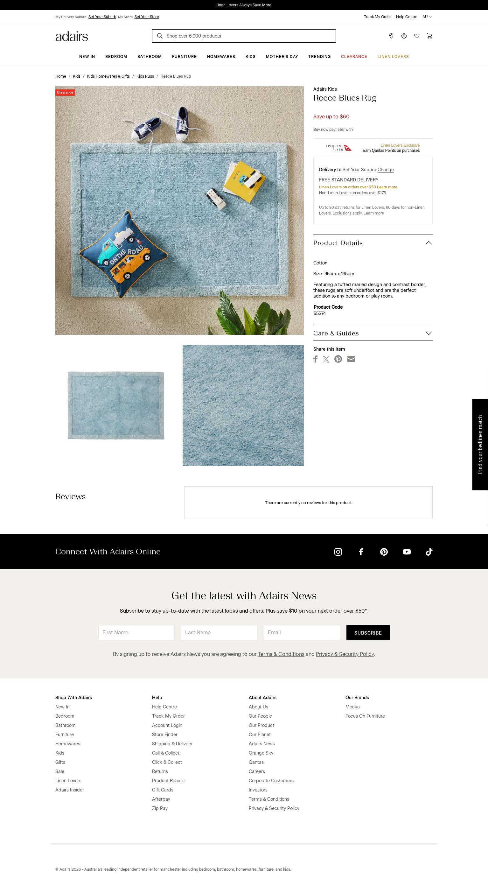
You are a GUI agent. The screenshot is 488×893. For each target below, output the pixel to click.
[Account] (404, 36)
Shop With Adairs (73, 697)
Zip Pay (160, 808)
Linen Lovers (393, 56)
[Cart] (429, 36)
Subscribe (368, 633)
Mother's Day (282, 56)
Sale (59, 771)
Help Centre (406, 17)
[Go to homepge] (72, 35)
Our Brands (357, 697)
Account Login (167, 725)
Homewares (221, 56)
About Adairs (262, 697)
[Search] (161, 36)
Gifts (60, 762)
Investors (258, 790)
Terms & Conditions (281, 654)
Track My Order (377, 17)
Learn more (387, 187)
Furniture (184, 56)
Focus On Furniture (365, 716)
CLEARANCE (354, 56)
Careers (257, 771)
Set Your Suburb (102, 17)
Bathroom (149, 56)
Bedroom (116, 56)
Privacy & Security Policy (345, 654)
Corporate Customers (271, 781)
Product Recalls (168, 781)
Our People (260, 716)
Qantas (256, 762)
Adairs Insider (69, 790)
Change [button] (386, 169)
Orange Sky (261, 753)
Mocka (352, 707)
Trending (319, 56)
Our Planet (260, 734)
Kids (251, 56)
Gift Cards (162, 790)
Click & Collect (167, 762)
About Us (258, 707)
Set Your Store (147, 17)
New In (87, 56)
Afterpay (161, 799)
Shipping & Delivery (172, 744)
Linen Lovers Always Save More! (244, 5)
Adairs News (262, 744)
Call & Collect (165, 753)
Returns (160, 771)
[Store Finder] (391, 36)
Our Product (261, 725)
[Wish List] (417, 36)
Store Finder (165, 734)
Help (157, 697)
